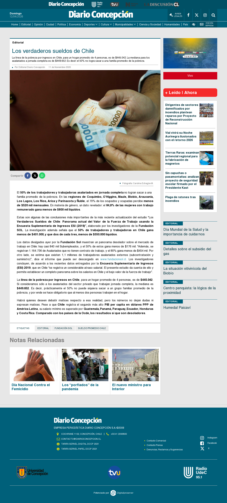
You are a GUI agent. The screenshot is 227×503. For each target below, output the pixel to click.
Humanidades (172, 24)
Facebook (208, 443)
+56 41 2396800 (119, 434)
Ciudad (50, 24)
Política (61, 24)
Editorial (26, 24)
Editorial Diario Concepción (32, 67)
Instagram (208, 438)
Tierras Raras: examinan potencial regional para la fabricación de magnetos (182, 158)
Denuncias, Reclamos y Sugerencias (165, 449)
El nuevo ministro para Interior (131, 387)
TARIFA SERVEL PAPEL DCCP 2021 (79, 449)
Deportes (89, 24)
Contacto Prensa (155, 445)
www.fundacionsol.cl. (113, 259)
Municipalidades (124, 24)
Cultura (105, 24)
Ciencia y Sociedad (150, 24)
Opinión (38, 24)
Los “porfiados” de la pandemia (80, 387)
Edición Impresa (207, 24)
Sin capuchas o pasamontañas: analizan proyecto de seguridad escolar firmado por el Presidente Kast (182, 180)
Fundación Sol (63, 328)
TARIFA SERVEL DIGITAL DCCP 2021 (80, 444)
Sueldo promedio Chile (92, 328)
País (185, 24)
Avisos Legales (175, 15)
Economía (75, 24)
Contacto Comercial (156, 441)
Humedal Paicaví (177, 307)
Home (14, 24)
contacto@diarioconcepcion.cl (81, 439)
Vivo (190, 75)
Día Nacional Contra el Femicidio (31, 387)
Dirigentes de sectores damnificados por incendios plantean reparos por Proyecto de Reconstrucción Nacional (181, 114)
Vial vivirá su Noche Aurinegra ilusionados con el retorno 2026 (180, 136)
